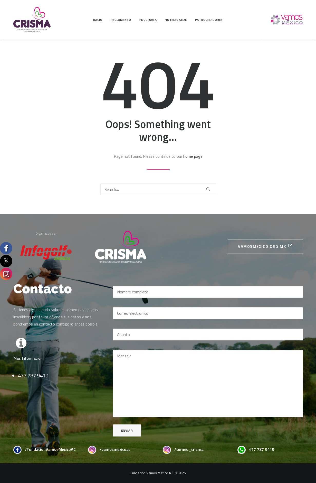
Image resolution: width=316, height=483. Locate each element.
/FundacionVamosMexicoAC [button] (50, 449)
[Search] (158, 189)
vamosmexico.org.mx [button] (265, 246)
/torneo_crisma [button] (189, 449)
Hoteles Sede (176, 19)
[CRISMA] (32, 20)
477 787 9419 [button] (261, 449)
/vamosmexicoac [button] (115, 449)
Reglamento (121, 19)
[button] (208, 189)
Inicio (97, 19)
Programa (148, 19)
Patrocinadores (209, 19)
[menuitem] (98, 20)
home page (193, 156)
